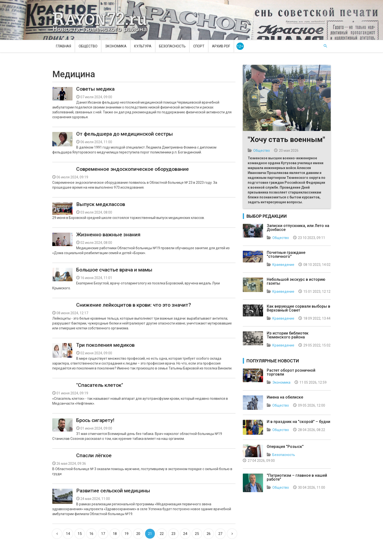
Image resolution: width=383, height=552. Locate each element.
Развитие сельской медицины (113, 491)
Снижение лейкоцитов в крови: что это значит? (133, 305)
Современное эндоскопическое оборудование (132, 169)
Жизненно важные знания (108, 235)
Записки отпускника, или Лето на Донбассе (298, 227)
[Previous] (57, 534)
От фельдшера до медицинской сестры (124, 134)
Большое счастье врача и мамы (114, 270)
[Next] (232, 534)
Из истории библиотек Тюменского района (288, 335)
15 (80, 533)
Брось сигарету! (95, 420)
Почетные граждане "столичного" (286, 254)
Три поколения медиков (105, 345)
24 (185, 533)
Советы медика (95, 89)
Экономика (116, 46)
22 (162, 533)
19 (126, 533)
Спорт (198, 46)
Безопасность (172, 46)
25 (197, 533)
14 (68, 533)
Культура (142, 46)
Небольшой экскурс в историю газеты (296, 281)
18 (115, 533)
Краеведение (283, 265)
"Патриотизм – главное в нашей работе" (297, 477)
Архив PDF (221, 46)
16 (91, 533)
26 (209, 533)
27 (220, 533)
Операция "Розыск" (285, 446)
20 (138, 533)
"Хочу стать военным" (286, 139)
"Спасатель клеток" (99, 385)
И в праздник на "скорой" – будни (298, 421)
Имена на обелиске (285, 397)
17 (103, 533)
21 (150, 533)
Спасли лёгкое (94, 455)
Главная (63, 46)
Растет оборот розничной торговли (291, 372)
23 (173, 533)
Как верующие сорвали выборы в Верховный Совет (298, 308)
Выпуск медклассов (100, 204)
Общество (88, 46)
